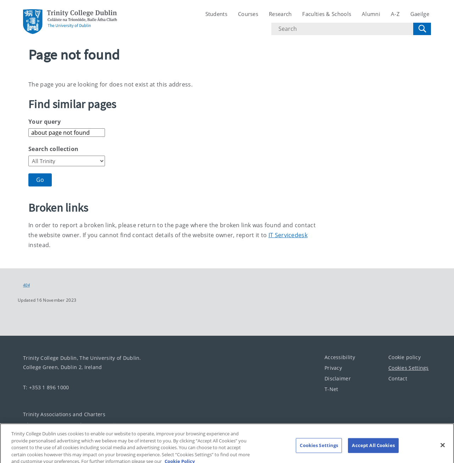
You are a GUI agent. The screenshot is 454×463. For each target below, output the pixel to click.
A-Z (395, 13)
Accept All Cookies (373, 448)
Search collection (53, 149)
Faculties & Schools (326, 13)
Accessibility (340, 356)
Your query (44, 121)
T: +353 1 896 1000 (46, 387)
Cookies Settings (408, 367)
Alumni (371, 13)
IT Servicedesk (288, 235)
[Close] (442, 448)
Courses (248, 13)
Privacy (333, 367)
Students (216, 13)
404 (26, 285)
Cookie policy (404, 356)
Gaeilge (419, 13)
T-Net (331, 388)
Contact (397, 378)
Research (280, 13)
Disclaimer (338, 378)
